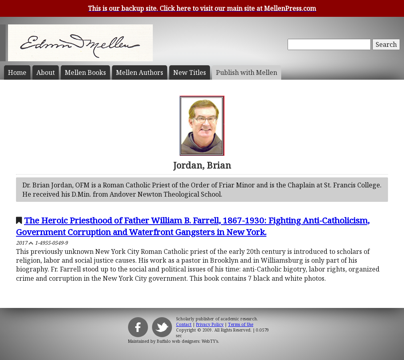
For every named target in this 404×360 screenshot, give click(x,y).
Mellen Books (85, 72)
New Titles (189, 72)
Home (17, 72)
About (45, 72)
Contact (184, 324)
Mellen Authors (139, 72)
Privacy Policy (210, 324)
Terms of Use (240, 324)
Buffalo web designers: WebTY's (187, 341)
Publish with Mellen (246, 72)
